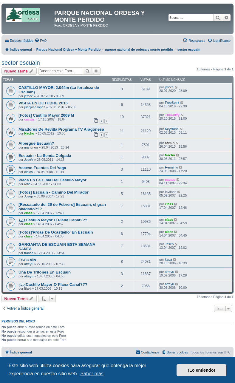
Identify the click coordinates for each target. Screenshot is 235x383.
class (28, 213)
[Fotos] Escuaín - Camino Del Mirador (53, 192)
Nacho (29, 133)
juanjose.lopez (34, 107)
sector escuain (20, 62)
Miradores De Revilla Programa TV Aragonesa (61, 129)
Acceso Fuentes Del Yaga (42, 168)
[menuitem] (41, 40)
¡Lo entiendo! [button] (201, 370)
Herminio (171, 167)
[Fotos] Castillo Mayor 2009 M (46, 115)
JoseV (28, 159)
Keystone (172, 129)
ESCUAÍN (27, 260)
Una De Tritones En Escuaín (44, 272)
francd (28, 253)
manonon (31, 147)
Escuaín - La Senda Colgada (44, 155)
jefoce (28, 96)
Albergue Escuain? (36, 143)
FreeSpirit (172, 102)
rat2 (27, 184)
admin (169, 143)
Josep (28, 196)
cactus (29, 119)
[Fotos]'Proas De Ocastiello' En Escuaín (55, 232)
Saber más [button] (91, 373)
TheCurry (172, 115)
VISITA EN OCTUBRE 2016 (43, 103)
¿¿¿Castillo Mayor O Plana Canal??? (52, 220)
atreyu (28, 264)
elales (28, 172)
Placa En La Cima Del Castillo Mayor (52, 180)
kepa (168, 259)
